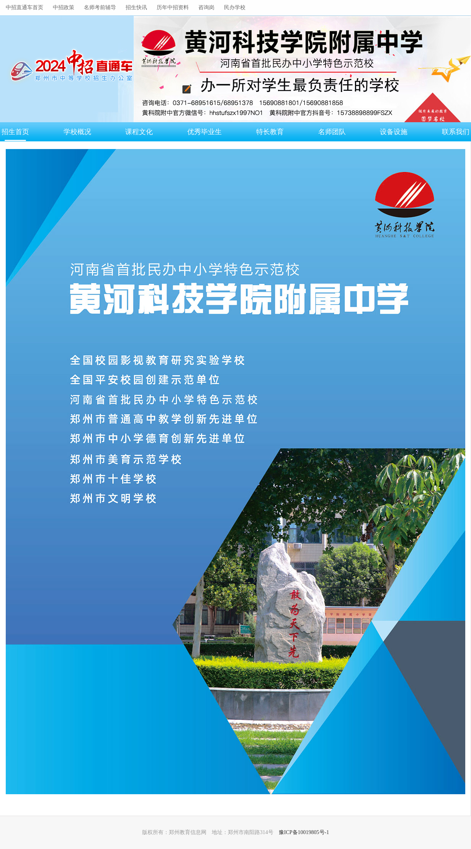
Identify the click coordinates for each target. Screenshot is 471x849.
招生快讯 (136, 7)
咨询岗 (206, 7)
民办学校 (234, 7)
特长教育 (270, 132)
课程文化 (139, 132)
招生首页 (15, 132)
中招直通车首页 (24, 7)
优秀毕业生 (204, 132)
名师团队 (332, 132)
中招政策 (63, 7)
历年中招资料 (173, 7)
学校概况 (77, 132)
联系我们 (455, 132)
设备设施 (393, 132)
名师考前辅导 (100, 7)
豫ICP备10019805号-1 (304, 832)
